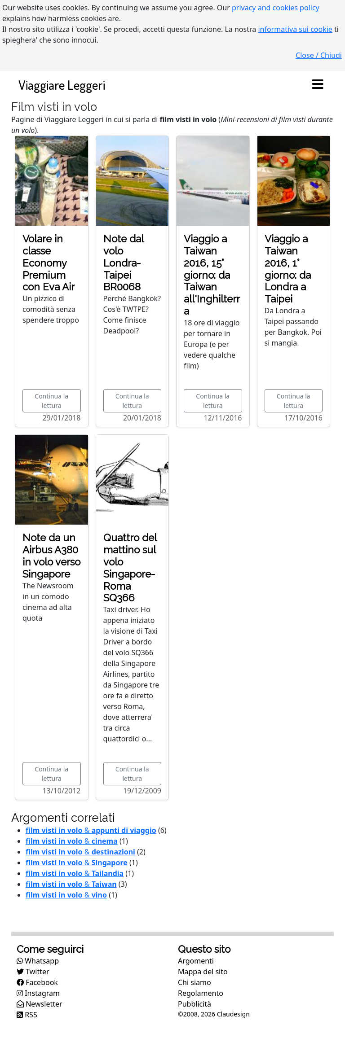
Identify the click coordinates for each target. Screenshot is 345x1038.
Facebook (37, 982)
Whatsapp (38, 961)
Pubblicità (194, 1004)
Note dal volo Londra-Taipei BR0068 (123, 263)
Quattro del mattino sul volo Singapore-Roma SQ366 (129, 568)
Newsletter (39, 1004)
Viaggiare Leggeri (61, 84)
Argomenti (196, 961)
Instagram (38, 993)
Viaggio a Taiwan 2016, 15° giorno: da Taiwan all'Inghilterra (212, 275)
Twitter (33, 972)
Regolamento (200, 993)
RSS (27, 1015)
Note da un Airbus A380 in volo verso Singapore (51, 556)
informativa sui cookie (295, 29)
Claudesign (233, 1014)
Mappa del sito (203, 972)
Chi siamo (194, 982)
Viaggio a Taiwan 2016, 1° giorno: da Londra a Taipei (288, 269)
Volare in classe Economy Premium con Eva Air (48, 263)
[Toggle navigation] (318, 85)
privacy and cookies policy (275, 8)
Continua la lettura (51, 401)
